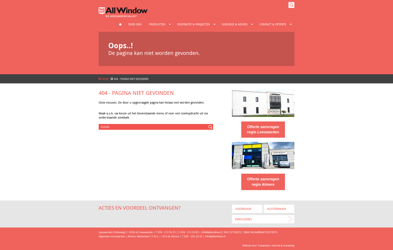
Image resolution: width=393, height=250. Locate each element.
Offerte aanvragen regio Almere (263, 181)
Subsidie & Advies (238, 24)
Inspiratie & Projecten (197, 24)
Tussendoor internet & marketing (276, 245)
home (104, 78)
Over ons (135, 24)
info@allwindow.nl (211, 232)
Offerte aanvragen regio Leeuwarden (263, 129)
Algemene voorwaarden (112, 236)
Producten (161, 24)
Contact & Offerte (276, 24)
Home (120, 24)
